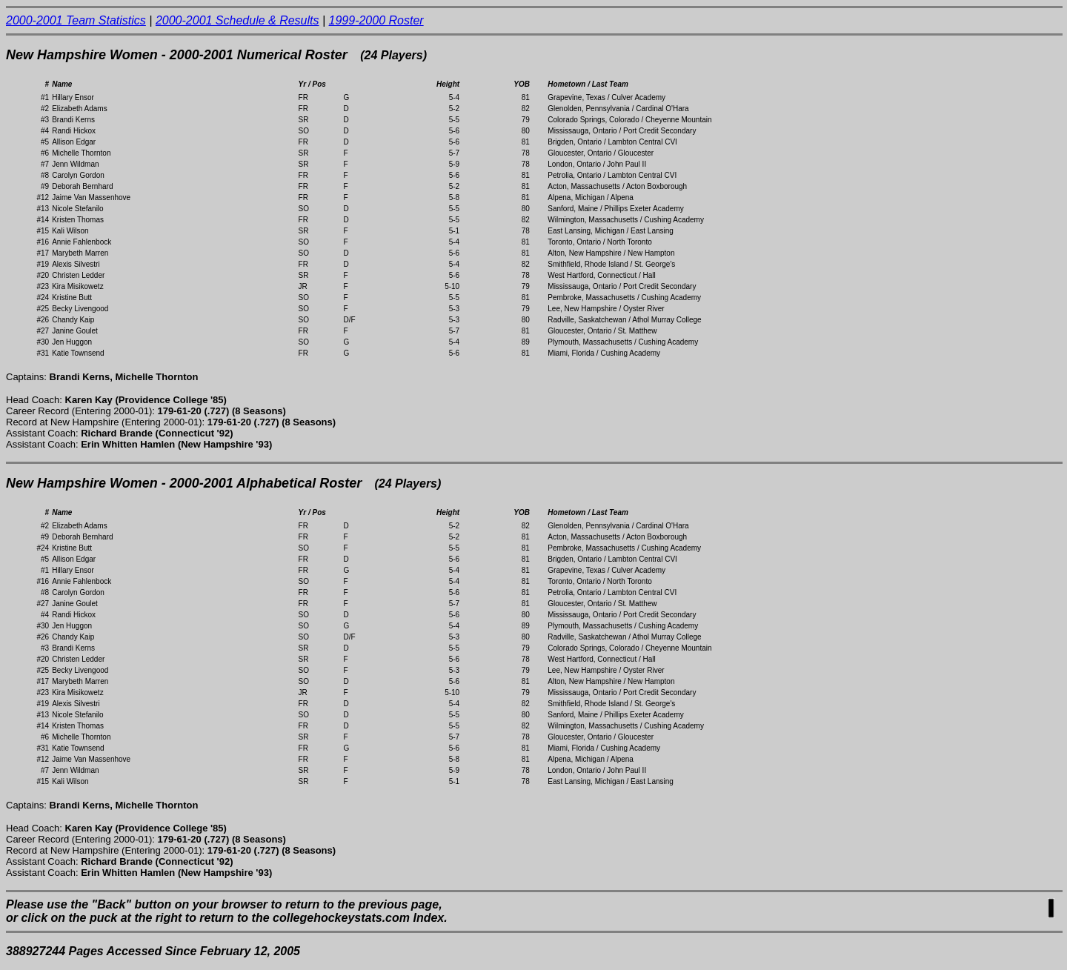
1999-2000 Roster (376, 20)
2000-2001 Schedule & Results (237, 20)
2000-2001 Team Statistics (76, 20)
